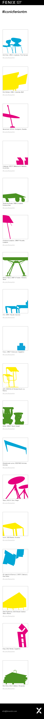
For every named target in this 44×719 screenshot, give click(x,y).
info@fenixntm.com (9, 711)
